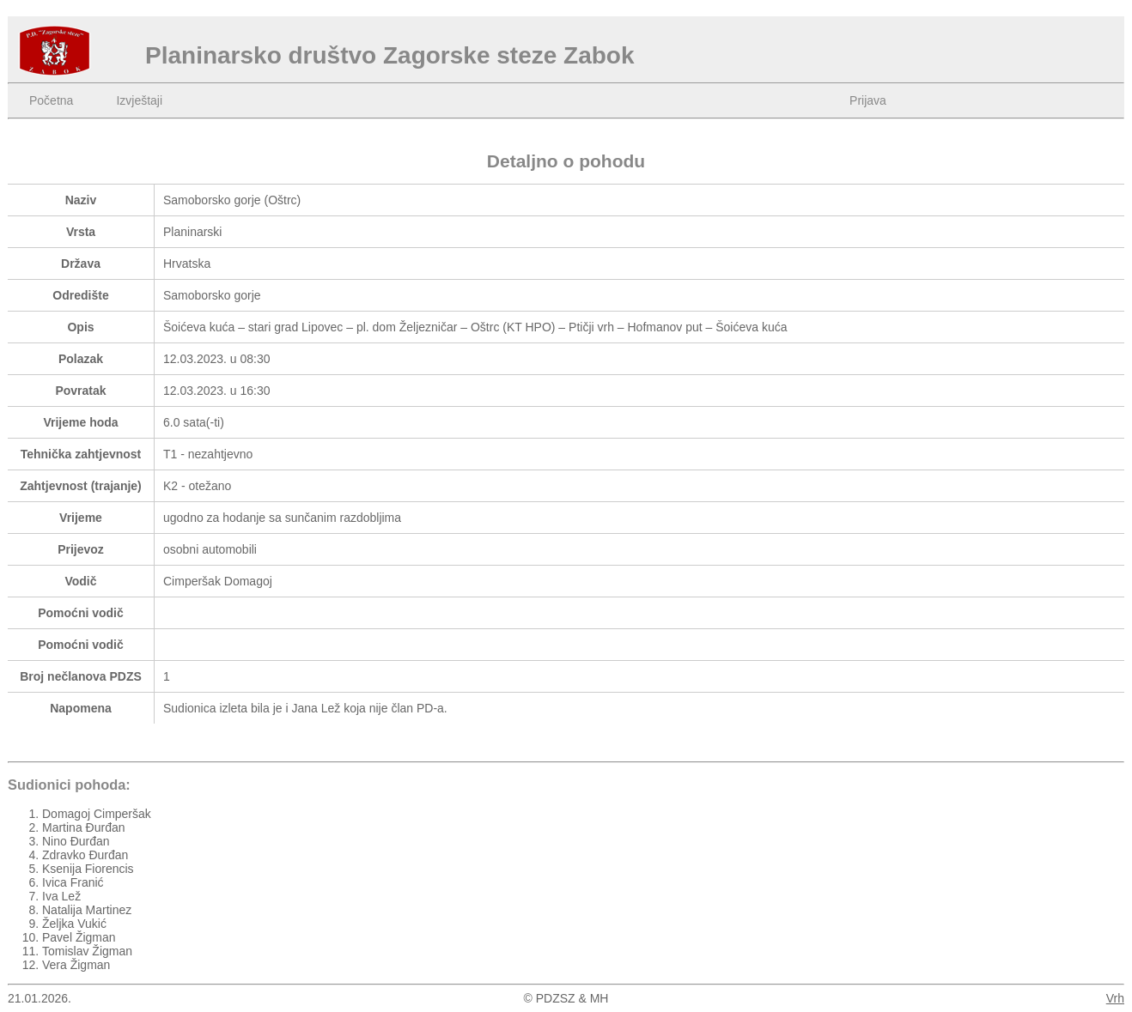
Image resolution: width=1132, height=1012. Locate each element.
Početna (51, 100)
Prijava (867, 100)
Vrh (1115, 998)
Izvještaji (139, 100)
